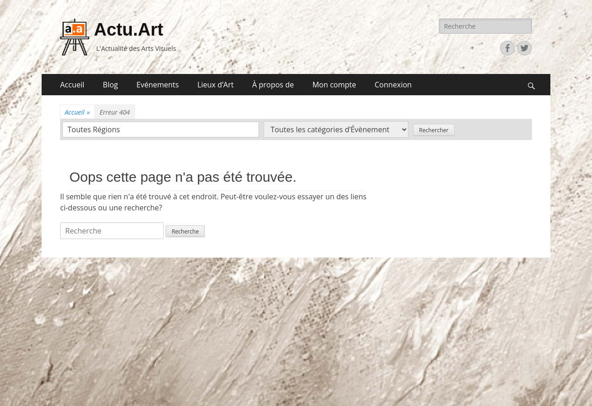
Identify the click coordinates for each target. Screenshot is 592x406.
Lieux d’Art (215, 85)
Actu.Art (128, 29)
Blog (110, 85)
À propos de (273, 85)
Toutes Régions (94, 129)
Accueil (72, 85)
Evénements (157, 85)
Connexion (393, 85)
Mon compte (334, 85)
